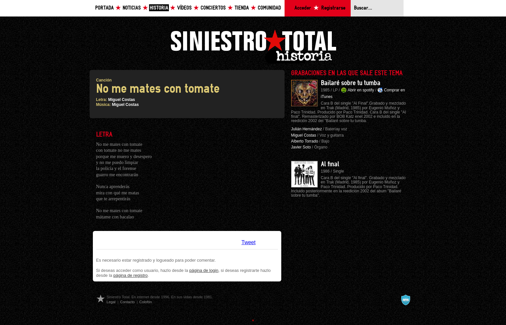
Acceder (302, 8)
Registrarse (333, 8)
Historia (159, 8)
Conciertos (213, 8)
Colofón (145, 302)
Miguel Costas (121, 99)
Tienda (242, 8)
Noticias (132, 8)
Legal (111, 302)
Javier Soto (301, 147)
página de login (203, 270)
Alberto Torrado (304, 141)
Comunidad (269, 8)
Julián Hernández (306, 129)
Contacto (127, 302)
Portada (104, 8)
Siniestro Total (253, 45)
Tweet (249, 242)
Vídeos (184, 8)
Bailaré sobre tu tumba (350, 83)
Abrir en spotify (361, 90)
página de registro (130, 275)
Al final (330, 164)
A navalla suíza (405, 300)
